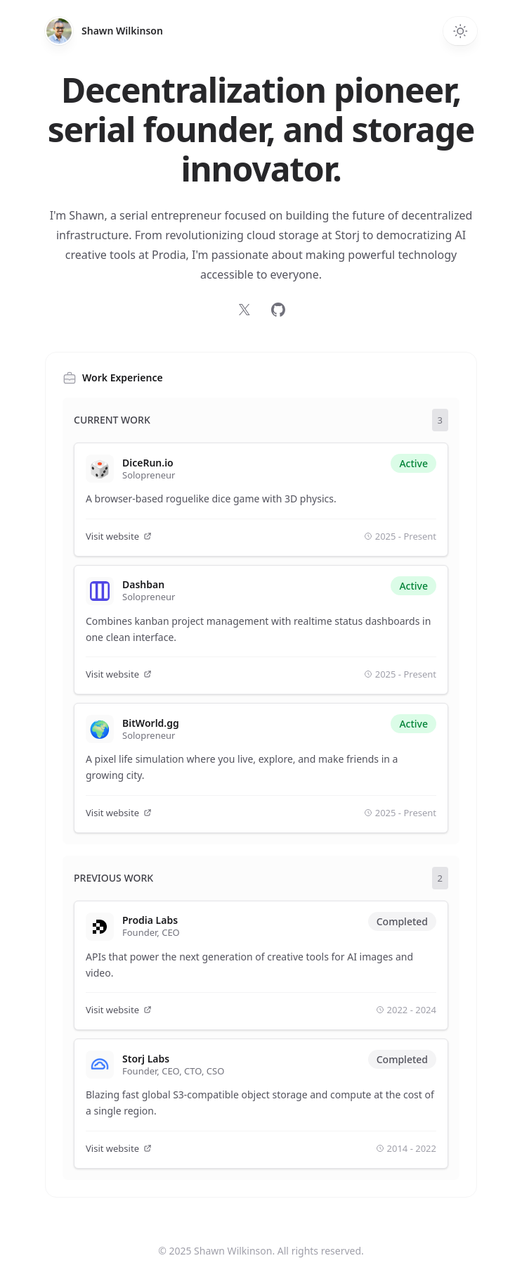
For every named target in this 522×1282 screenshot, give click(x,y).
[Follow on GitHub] (278, 309)
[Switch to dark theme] (460, 31)
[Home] (59, 31)
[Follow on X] (244, 309)
